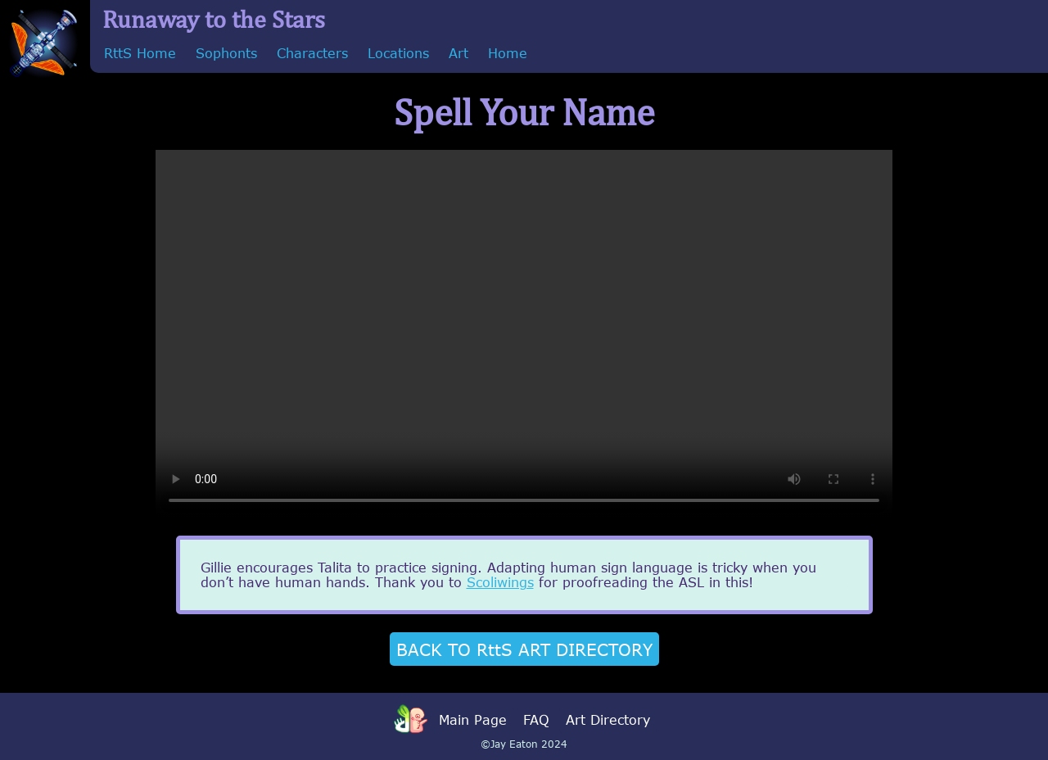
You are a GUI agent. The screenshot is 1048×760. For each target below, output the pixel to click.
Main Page (473, 719)
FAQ (536, 719)
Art (458, 53)
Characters (312, 53)
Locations (398, 53)
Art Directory (608, 719)
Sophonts (226, 53)
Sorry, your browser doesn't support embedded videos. (524, 334)
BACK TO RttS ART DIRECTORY (524, 649)
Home (507, 53)
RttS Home (140, 53)
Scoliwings (500, 582)
